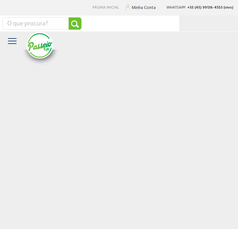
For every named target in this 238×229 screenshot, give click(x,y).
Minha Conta (144, 8)
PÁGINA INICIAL (105, 7)
